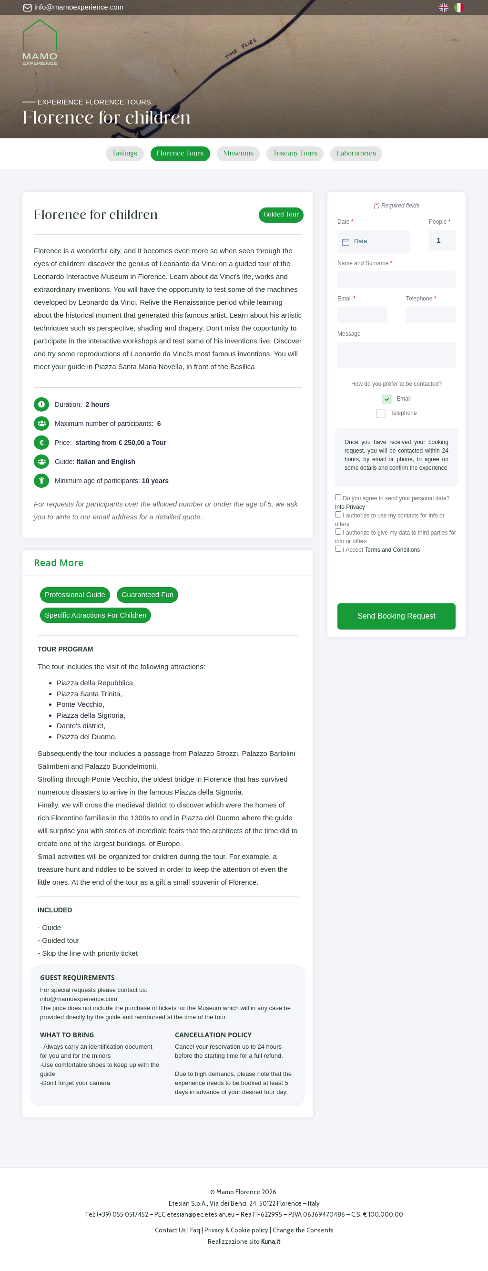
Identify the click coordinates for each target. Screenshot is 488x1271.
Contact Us (170, 1230)
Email (346, 298)
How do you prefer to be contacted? (396, 383)
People (439, 221)
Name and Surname (364, 262)
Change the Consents (303, 1230)
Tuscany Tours (299, 154)
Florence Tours (176, 154)
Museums (238, 154)
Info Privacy (350, 506)
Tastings (118, 154)
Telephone (421, 298)
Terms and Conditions (392, 549)
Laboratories (363, 154)
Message (349, 333)
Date (345, 221)
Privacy (214, 1230)
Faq (195, 1230)
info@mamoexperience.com (72, 7)
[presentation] (407, 580)
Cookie (240, 1230)
